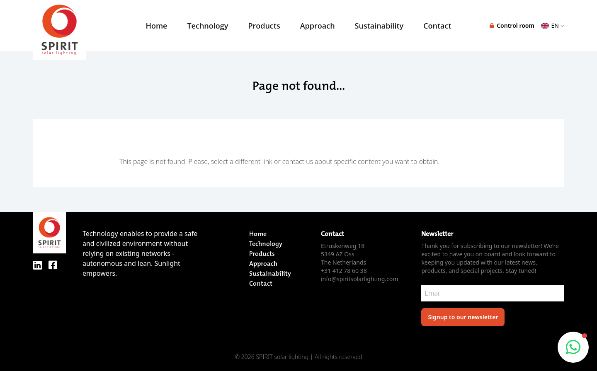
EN (552, 25)
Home (156, 26)
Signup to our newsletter (463, 317)
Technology (207, 26)
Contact (260, 283)
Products (264, 26)
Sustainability (379, 26)
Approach (317, 26)
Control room (512, 25)
